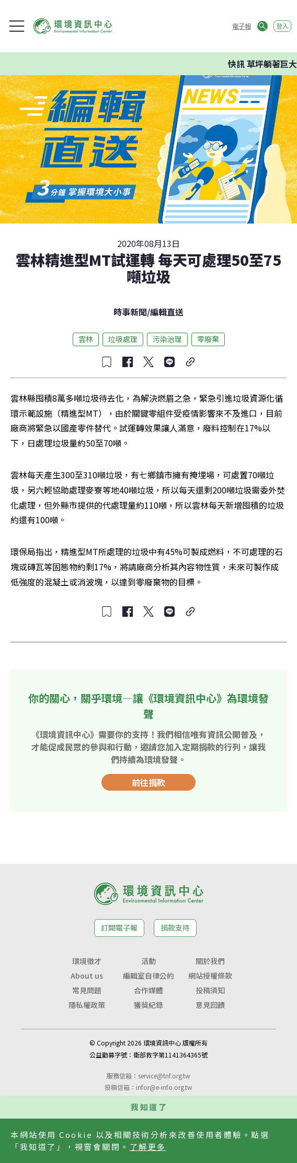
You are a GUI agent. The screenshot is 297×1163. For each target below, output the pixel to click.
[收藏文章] (106, 362)
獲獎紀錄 (148, 1005)
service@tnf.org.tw (164, 1075)
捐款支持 (175, 927)
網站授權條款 (210, 975)
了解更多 (148, 1146)
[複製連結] (190, 362)
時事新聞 (130, 312)
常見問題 (86, 990)
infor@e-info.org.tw (164, 1087)
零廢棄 (208, 339)
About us (87, 975)
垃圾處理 (123, 339)
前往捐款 (148, 782)
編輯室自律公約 (148, 975)
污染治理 (167, 339)
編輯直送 (167, 312)
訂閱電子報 (119, 927)
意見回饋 (210, 1005)
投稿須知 (210, 990)
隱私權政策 (86, 1005)
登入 (282, 25)
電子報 (241, 26)
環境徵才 (86, 961)
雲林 (85, 339)
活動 (148, 961)
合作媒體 (148, 990)
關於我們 (210, 961)
